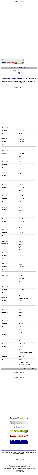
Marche (20, 264)
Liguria (20, 252)
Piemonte (21, 184)
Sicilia (20, 162)
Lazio (20, 150)
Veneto (20, 173)
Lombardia (21, 127)
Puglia (20, 207)
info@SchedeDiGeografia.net (21, 472)
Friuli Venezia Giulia (24, 286)
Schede (10, 67)
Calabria (21, 230)
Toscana (21, 218)
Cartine (15, 67)
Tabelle (20, 67)
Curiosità (26, 67)
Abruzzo (21, 275)
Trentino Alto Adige (23, 298)
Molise (20, 332)
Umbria (20, 309)
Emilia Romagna (23, 196)
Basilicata (21, 321)
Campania (21, 139)
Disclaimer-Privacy (19, 470)
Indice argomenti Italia (30, 368)
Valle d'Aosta (22, 343)
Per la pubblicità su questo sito (19, 473)
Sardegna (21, 241)
